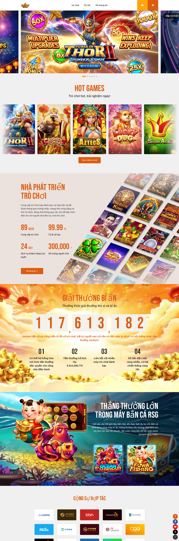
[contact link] (142, 5)
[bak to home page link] (25, 5)
